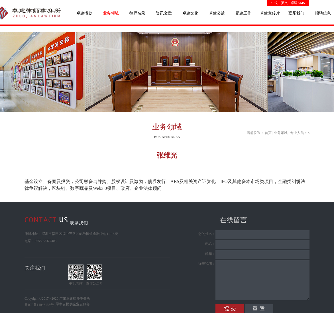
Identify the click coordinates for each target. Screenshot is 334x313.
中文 (274, 3)
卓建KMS (298, 3)
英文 (284, 3)
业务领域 (281, 133)
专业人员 (297, 133)
